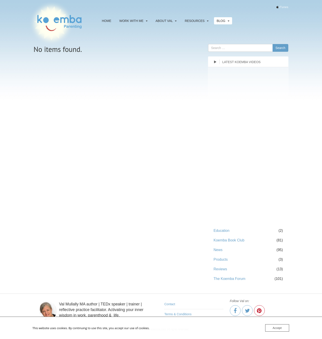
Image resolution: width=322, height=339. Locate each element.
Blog (223, 21)
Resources (197, 21)
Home (106, 21)
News (218, 250)
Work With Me (133, 21)
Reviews (220, 269)
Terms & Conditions (177, 314)
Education (221, 230)
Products (221, 259)
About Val (166, 21)
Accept (277, 328)
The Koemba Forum (229, 279)
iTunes (283, 7)
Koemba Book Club (229, 240)
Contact (169, 304)
